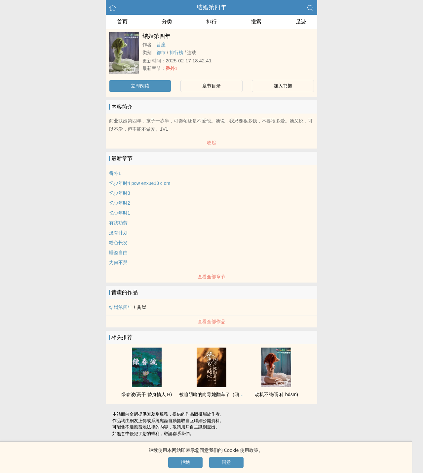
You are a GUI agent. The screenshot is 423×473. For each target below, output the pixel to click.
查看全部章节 (211, 276)
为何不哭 (118, 262)
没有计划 (118, 232)
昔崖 (161, 44)
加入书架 (283, 85)
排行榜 (176, 52)
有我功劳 (118, 222)
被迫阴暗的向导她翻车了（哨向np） (216, 394)
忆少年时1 (119, 213)
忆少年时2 (119, 203)
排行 (211, 21)
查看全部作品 (211, 321)
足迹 (301, 21)
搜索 (256, 21)
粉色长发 (118, 242)
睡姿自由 (118, 252)
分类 (167, 21)
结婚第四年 (211, 7)
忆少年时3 (119, 193)
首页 (122, 21)
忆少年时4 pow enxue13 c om (139, 183)
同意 (226, 462)
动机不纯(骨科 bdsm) (276, 394)
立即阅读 (140, 85)
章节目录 (211, 85)
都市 (161, 52)
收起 (211, 142)
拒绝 (185, 462)
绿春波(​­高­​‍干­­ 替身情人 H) (146, 394)
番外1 (171, 68)
